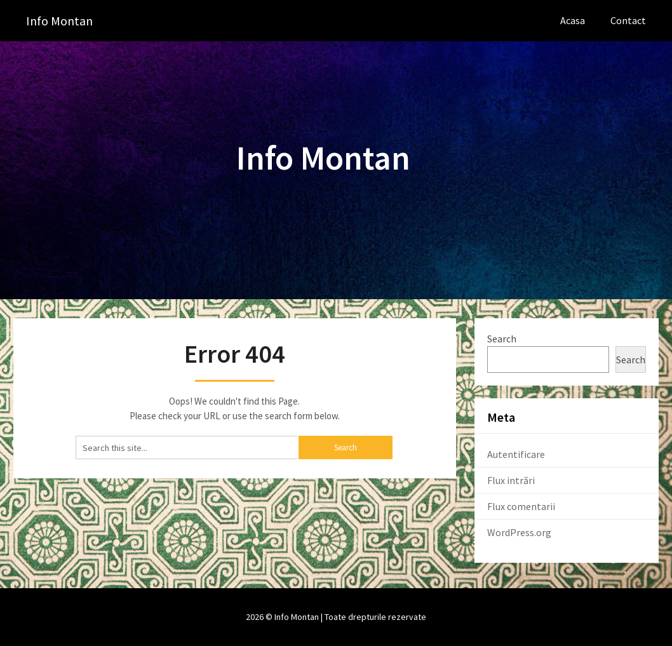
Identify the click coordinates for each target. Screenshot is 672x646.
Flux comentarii (521, 506)
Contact (628, 20)
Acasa (572, 20)
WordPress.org (519, 532)
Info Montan (59, 21)
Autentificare (516, 454)
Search (501, 338)
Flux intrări (511, 480)
